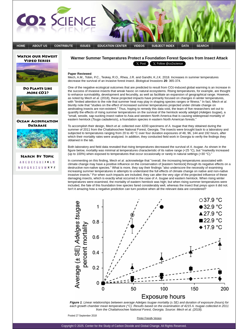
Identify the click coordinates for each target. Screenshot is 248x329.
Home (21, 46)
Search (203, 46)
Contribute (63, 46)
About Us (39, 46)
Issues (85, 46)
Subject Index (163, 46)
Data (185, 46)
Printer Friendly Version (149, 318)
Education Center (112, 46)
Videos (139, 46)
